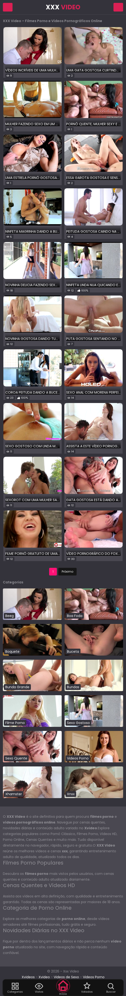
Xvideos (28, 977)
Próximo (67, 571)
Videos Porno (94, 977)
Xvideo (44, 977)
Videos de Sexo (66, 977)
